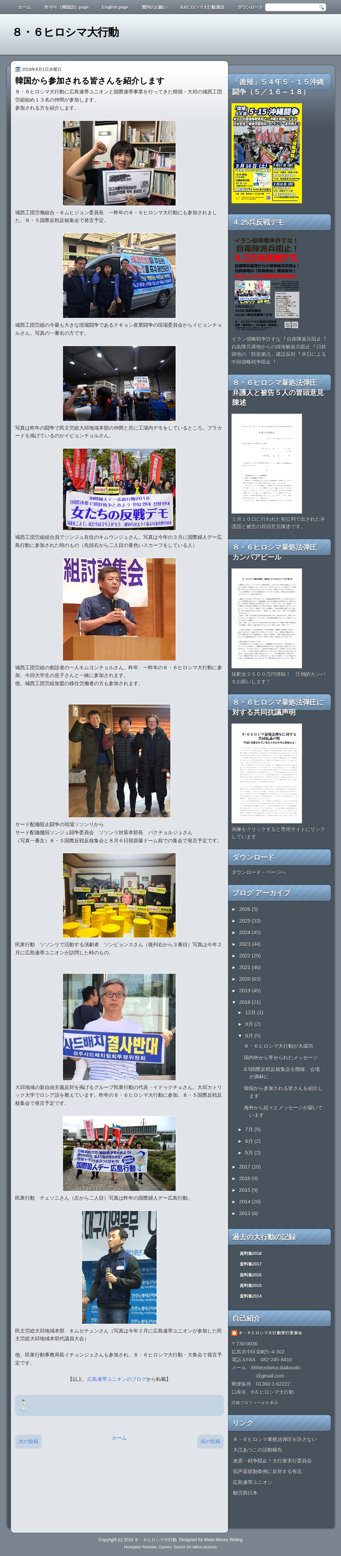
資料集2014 (251, 1296)
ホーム (24, 7)
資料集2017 (251, 1264)
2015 (245, 1190)
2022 (245, 956)
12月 (251, 1012)
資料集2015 (251, 1285)
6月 (249, 1141)
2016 (245, 1178)
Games (165, 1547)
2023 (245, 944)
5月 (249, 1153)
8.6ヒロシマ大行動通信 (203, 7)
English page (115, 7)
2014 (245, 1202)
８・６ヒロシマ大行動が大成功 (278, 1046)
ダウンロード (250, 7)
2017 (245, 1167)
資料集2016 (251, 1275)
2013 (245, 1213)
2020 (245, 979)
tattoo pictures (204, 1547)
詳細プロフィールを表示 (255, 1403)
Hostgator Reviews (140, 1547)
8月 (249, 1036)
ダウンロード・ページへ (259, 872)
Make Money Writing (223, 1539)
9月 (249, 1024)
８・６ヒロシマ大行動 (65, 32)
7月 (249, 1129)
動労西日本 (245, 1493)
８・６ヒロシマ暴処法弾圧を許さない (275, 1439)
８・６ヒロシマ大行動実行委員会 (271, 1333)
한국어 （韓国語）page (66, 7)
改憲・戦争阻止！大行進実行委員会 (272, 1461)
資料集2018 (251, 1253)
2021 (245, 967)
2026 (245, 909)
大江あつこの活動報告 (257, 1450)
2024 (245, 932)
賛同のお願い (154, 7)
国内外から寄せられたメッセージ (281, 1057)
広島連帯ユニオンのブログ (116, 1379)
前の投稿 (210, 1441)
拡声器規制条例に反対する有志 (267, 1471)
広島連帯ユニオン (252, 1482)
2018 (245, 1002)
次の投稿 (28, 1441)
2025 (245, 921)
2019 (245, 991)
